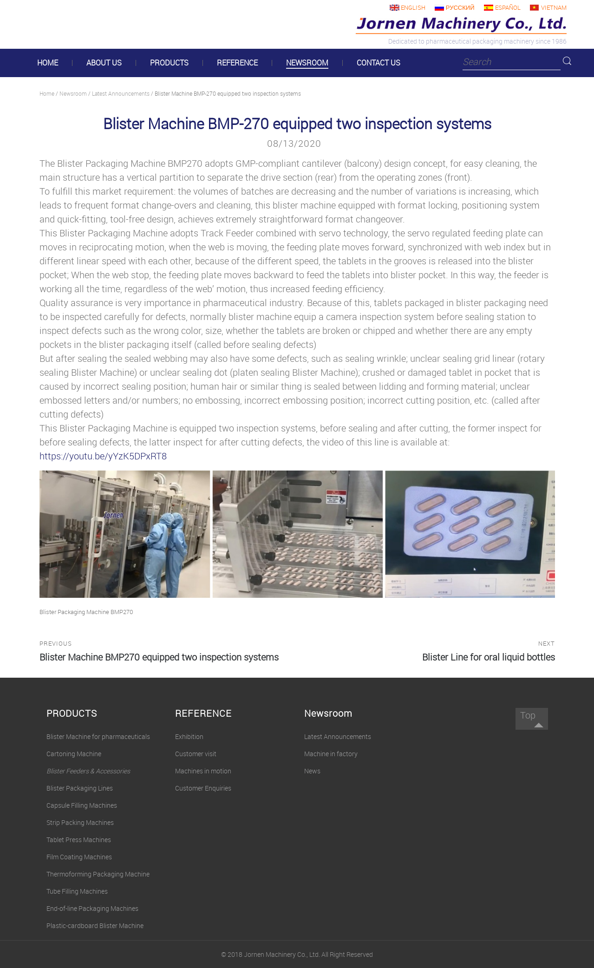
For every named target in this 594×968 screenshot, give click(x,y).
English (413, 7)
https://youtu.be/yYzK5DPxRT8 (103, 456)
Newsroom (73, 93)
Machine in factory (331, 753)
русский (460, 7)
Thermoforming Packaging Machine (98, 874)
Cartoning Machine (73, 753)
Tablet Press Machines (78, 839)
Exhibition (189, 736)
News (312, 770)
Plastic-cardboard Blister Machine (95, 925)
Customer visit (195, 753)
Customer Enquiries (203, 788)
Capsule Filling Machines (81, 805)
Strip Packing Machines (80, 822)
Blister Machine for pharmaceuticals (98, 736)
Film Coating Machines (79, 856)
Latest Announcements (121, 93)
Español (508, 7)
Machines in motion (203, 770)
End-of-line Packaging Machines (92, 908)
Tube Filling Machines (77, 891)
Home (46, 93)
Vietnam (554, 7)
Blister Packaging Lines (79, 788)
